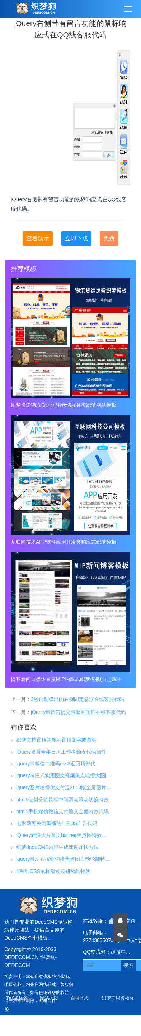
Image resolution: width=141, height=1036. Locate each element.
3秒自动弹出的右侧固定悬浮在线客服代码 (77, 699)
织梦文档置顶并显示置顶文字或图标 (56, 739)
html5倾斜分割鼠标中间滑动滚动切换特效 (62, 799)
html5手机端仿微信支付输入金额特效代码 (62, 811)
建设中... (120, 952)
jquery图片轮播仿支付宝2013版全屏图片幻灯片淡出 (64, 787)
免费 (109, 238)
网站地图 (49, 998)
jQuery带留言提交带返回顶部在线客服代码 (78, 712)
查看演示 (37, 238)
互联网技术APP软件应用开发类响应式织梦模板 (63, 542)
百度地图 (80, 998)
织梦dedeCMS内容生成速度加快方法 (57, 847)
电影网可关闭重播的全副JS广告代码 (56, 823)
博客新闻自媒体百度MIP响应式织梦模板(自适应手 (66, 679)
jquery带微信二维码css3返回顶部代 (55, 763)
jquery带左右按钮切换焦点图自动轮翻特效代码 (64, 858)
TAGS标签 (17, 998)
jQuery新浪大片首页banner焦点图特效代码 (64, 835)
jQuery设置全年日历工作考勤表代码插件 (61, 751)
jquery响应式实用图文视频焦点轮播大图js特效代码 (64, 775)
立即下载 (76, 238)
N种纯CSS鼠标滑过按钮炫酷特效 (53, 871)
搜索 (128, 965)
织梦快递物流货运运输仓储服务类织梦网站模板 (63, 405)
